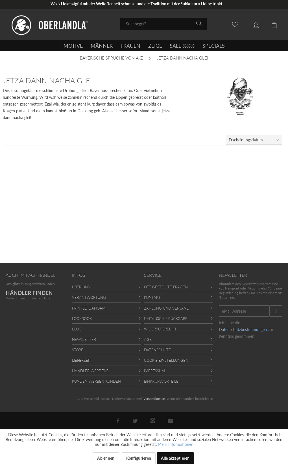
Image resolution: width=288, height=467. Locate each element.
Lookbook (82, 318)
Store (77, 350)
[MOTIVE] (73, 45)
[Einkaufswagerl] (271, 23)
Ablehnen (105, 458)
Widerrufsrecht (160, 329)
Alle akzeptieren (175, 458)
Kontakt (152, 297)
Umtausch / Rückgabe (165, 318)
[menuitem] (163, 24)
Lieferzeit (81, 360)
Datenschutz (157, 350)
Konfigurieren (138, 458)
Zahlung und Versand (166, 308)
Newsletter (84, 339)
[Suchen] (200, 23)
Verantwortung (89, 297)
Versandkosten (154, 398)
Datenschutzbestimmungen (243, 329)
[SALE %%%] (182, 45)
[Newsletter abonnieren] (275, 311)
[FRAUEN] (130, 45)
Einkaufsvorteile (161, 381)
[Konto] (251, 23)
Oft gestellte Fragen (166, 287)
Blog (77, 329)
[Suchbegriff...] (163, 24)
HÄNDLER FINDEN (29, 293)
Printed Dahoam (89, 308)
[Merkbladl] (232, 23)
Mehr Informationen (175, 444)
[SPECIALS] (213, 45)
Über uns (81, 287)
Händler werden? (90, 371)
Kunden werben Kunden (96, 381)
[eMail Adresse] (244, 311)
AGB (148, 339)
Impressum (154, 371)
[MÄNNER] (102, 45)
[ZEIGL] (155, 45)
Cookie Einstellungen (166, 360)
